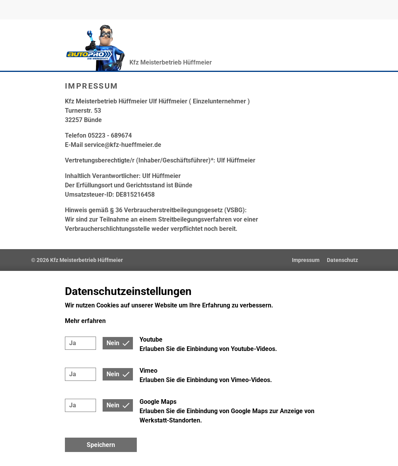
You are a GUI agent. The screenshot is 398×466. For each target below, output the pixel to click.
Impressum (305, 260)
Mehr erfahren (85, 321)
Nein (112, 343)
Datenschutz (342, 260)
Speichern (101, 445)
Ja (72, 343)
